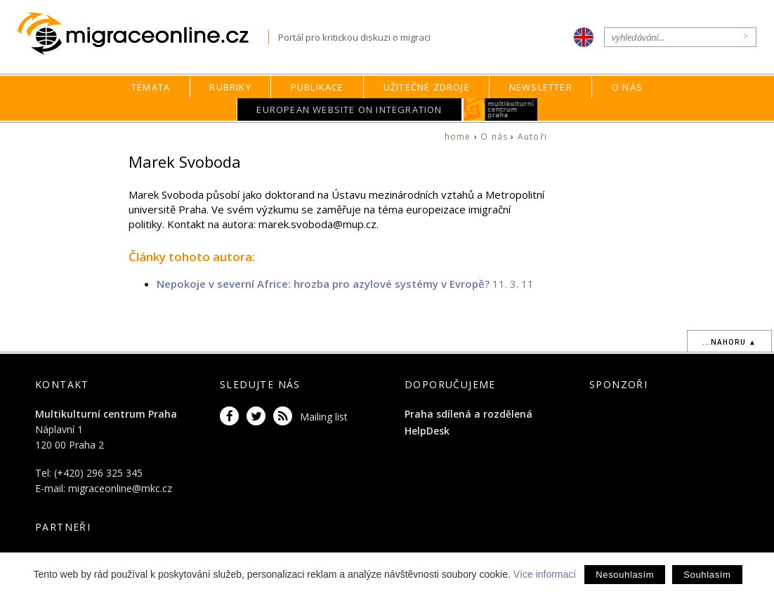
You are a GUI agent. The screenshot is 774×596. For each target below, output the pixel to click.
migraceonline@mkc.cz (120, 488)
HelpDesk (427, 430)
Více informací (544, 574)
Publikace (317, 87)
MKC (500, 109)
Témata (150, 87)
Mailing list (324, 416)
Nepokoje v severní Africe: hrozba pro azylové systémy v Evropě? (324, 284)
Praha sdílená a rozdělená (468, 413)
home (458, 137)
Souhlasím (706, 574)
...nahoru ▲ (729, 342)
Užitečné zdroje (426, 87)
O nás (627, 87)
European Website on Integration (349, 109)
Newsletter (540, 87)
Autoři (532, 137)
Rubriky (230, 87)
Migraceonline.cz (143, 34)
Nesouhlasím (625, 574)
